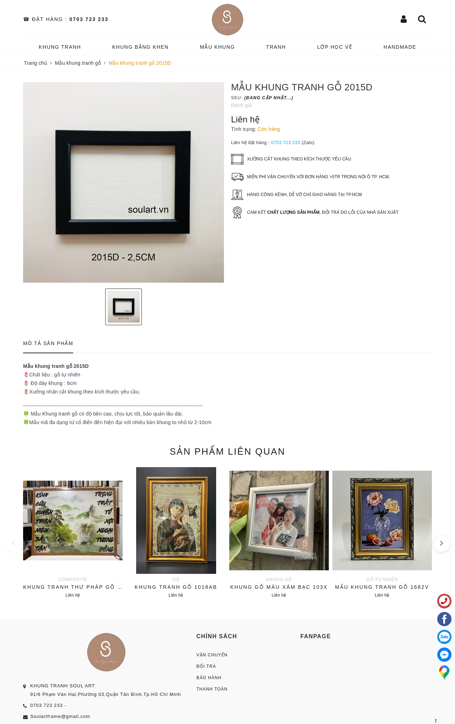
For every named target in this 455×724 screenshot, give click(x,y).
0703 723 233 (88, 19)
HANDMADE (400, 47)
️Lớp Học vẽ (334, 47)
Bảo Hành (209, 677)
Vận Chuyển (212, 654)
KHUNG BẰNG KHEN (140, 47)
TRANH (276, 47)
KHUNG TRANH (60, 47)
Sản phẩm (227, 451)
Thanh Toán (212, 689)
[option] (123, 182)
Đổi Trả (206, 666)
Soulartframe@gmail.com (60, 716)
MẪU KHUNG (217, 47)
